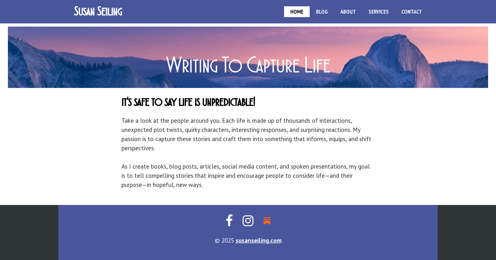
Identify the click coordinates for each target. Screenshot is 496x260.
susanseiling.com (259, 240)
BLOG (322, 11)
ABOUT (348, 11)
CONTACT (411, 11)
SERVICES (379, 11)
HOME (296, 11)
